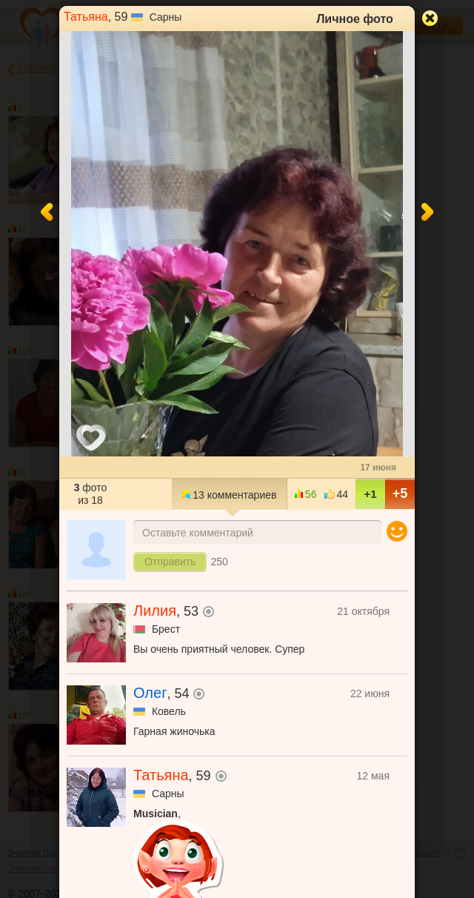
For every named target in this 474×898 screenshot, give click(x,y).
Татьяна (86, 16)
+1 (370, 494)
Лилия (154, 610)
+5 (400, 493)
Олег (150, 692)
